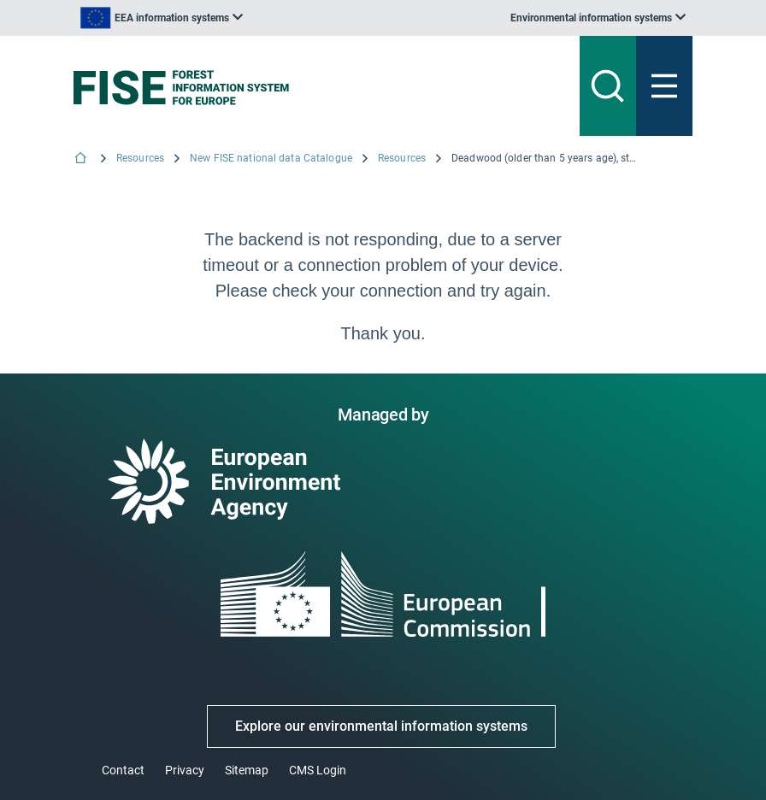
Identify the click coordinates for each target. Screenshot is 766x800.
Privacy (184, 770)
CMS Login (317, 770)
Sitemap (246, 770)
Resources (140, 158)
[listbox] (162, 18)
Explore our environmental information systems (381, 726)
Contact (123, 770)
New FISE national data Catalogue (271, 158)
